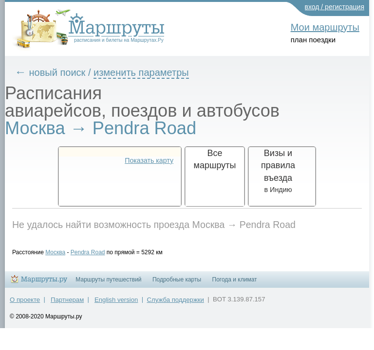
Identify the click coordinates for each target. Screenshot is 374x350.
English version (116, 304)
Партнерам (67, 304)
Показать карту (149, 160)
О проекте (25, 304)
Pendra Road (95, 252)
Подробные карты (176, 283)
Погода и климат (234, 283)
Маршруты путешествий (108, 283)
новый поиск (65, 72)
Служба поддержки (175, 304)
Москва (63, 252)
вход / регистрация (335, 7)
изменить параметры (148, 72)
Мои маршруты (325, 27)
